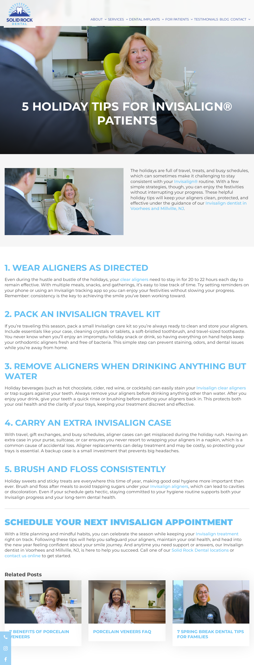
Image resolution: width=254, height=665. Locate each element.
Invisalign (105, 326)
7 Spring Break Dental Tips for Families (210, 634)
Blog (224, 19)
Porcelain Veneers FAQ (122, 631)
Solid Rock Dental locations (200, 550)
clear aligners (134, 279)
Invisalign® (186, 181)
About (96, 19)
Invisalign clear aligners (221, 388)
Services (116, 19)
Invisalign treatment (217, 534)
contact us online (23, 555)
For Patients (177, 19)
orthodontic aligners (36, 342)
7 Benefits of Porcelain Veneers (39, 634)
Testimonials (206, 19)
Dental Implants (144, 19)
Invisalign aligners (169, 486)
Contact (238, 19)
